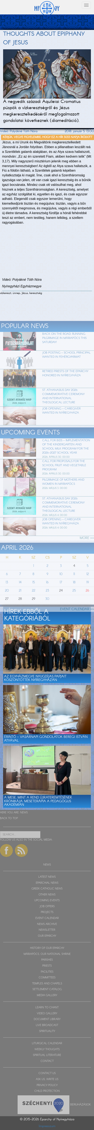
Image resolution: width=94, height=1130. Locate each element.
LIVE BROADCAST (47, 1025)
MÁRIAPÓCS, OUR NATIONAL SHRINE (47, 954)
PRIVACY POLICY (47, 1085)
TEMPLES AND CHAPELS (47, 984)
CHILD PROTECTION (47, 1091)
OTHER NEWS (47, 895)
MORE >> (87, 548)
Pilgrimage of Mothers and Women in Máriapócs (63, 492)
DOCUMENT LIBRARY (47, 1019)
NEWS (24, 813)
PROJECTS (47, 912)
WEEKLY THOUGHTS (47, 1049)
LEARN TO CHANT (47, 1008)
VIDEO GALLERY (47, 1014)
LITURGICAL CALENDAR (47, 1043)
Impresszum (47, 1126)
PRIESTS (47, 966)
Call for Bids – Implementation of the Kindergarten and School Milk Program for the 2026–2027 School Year (66, 456)
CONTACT (47, 1061)
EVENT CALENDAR (47, 918)
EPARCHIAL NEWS (47, 883)
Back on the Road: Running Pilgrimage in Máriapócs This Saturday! (64, 348)
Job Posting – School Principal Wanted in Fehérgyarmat (66, 365)
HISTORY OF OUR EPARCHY (47, 948)
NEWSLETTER (47, 930)
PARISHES (47, 960)
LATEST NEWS (47, 877)
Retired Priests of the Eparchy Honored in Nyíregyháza (65, 383)
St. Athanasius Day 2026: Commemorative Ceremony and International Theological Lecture (63, 406)
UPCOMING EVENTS (47, 900)
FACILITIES (47, 972)
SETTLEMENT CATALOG (47, 989)
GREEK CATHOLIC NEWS (47, 889)
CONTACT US (47, 1073)
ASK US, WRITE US (47, 1079)
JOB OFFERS (47, 906)
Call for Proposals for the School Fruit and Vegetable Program (64, 475)
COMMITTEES (47, 978)
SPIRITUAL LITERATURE (47, 1055)
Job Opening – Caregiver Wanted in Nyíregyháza (61, 420)
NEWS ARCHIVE (47, 924)
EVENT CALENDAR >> (77, 619)
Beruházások (80, 1104)
